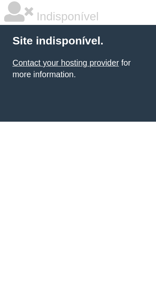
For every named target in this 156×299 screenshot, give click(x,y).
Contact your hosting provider (65, 62)
